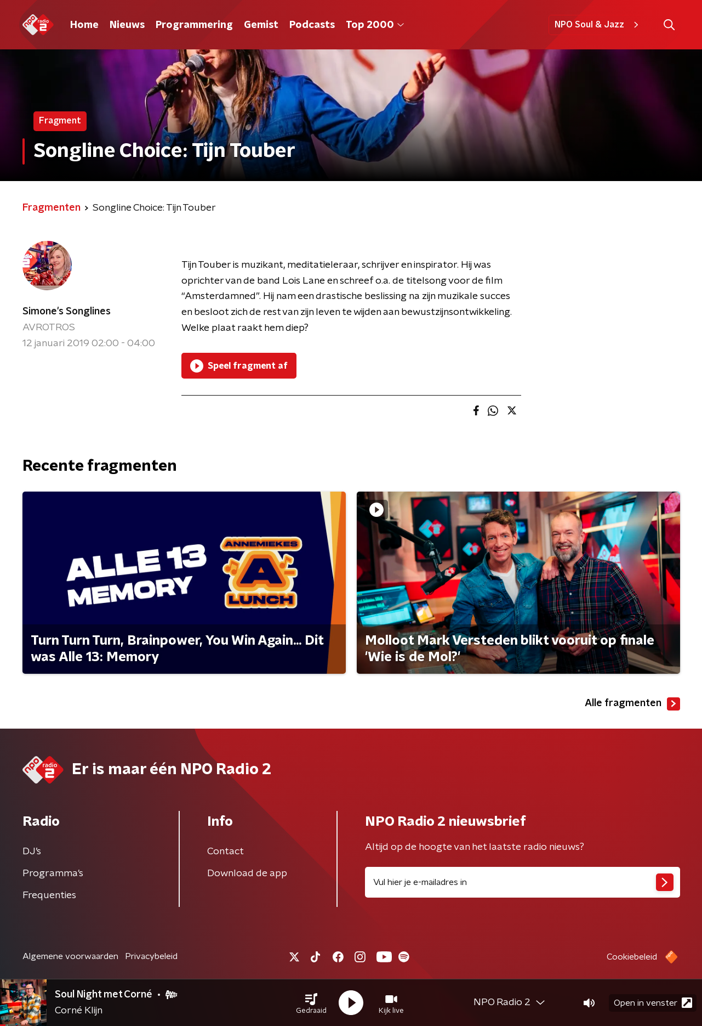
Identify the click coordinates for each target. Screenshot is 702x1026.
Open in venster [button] (653, 1002)
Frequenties (49, 895)
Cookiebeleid (632, 956)
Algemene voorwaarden (70, 956)
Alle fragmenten (632, 704)
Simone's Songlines (66, 312)
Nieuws (127, 25)
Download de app (247, 873)
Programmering (194, 25)
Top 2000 (375, 25)
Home (84, 25)
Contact (225, 851)
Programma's (52, 873)
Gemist (261, 25)
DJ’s (31, 851)
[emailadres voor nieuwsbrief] (522, 882)
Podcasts (312, 25)
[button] (311, 1003)
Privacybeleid (151, 956)
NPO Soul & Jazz (598, 24)
